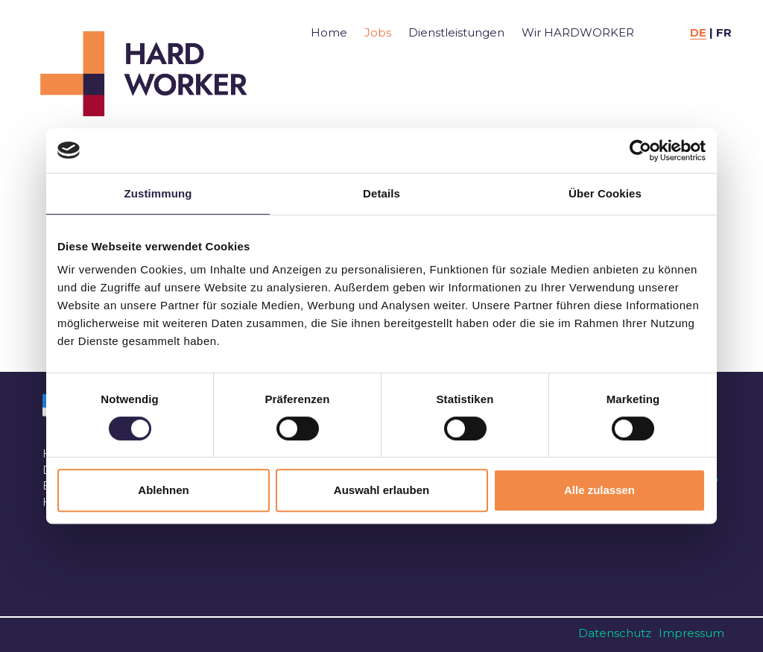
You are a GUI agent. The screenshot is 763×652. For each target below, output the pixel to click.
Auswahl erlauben (381, 490)
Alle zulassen (599, 490)
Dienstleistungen (456, 32)
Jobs (377, 32)
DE (698, 32)
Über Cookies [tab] (605, 193)
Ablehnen (163, 490)
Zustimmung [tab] (158, 193)
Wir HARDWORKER (578, 32)
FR (724, 32)
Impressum (691, 633)
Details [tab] (381, 193)
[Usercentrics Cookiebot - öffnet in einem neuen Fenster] (640, 150)
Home (329, 32)
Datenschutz (614, 633)
